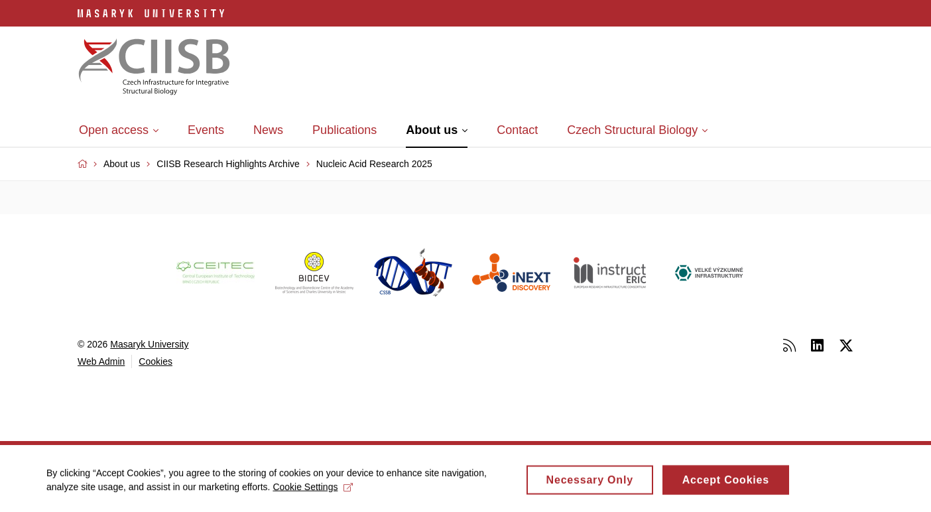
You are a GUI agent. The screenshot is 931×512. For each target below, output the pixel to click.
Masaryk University (149, 344)
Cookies (155, 361)
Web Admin (101, 361)
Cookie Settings (313, 490)
